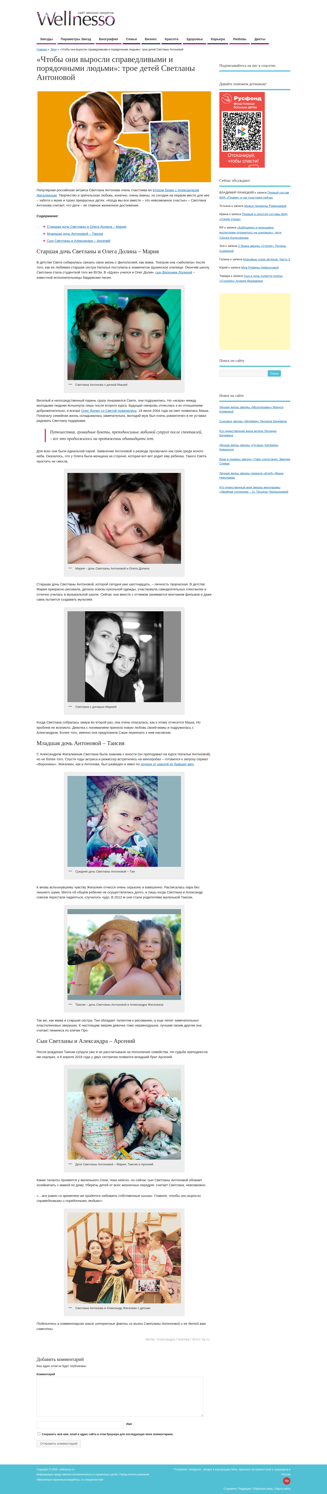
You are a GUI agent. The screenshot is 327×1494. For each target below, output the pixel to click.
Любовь (239, 39)
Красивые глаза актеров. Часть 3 (266, 259)
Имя (129, 1424)
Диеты (259, 39)
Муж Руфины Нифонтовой (260, 267)
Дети (54, 49)
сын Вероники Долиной (173, 272)
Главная (42, 49)
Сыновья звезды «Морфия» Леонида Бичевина (253, 421)
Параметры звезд (76, 39)
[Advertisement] (254, 321)
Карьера (218, 39)
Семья (131, 39)
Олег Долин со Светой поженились (109, 411)
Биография (108, 39)
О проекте (229, 1488)
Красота (171, 39)
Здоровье (194, 39)
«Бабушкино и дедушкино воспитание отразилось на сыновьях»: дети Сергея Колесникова (250, 232)
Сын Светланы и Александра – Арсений (78, 241)
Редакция (245, 1488)
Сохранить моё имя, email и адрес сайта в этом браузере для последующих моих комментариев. (107, 1434)
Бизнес (151, 39)
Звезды (46, 39)
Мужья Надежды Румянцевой (265, 206)
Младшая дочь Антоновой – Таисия (75, 234)
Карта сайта (282, 1488)
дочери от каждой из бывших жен (167, 764)
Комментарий (46, 1374)
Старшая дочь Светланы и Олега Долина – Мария (86, 227)
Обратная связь (263, 1488)
